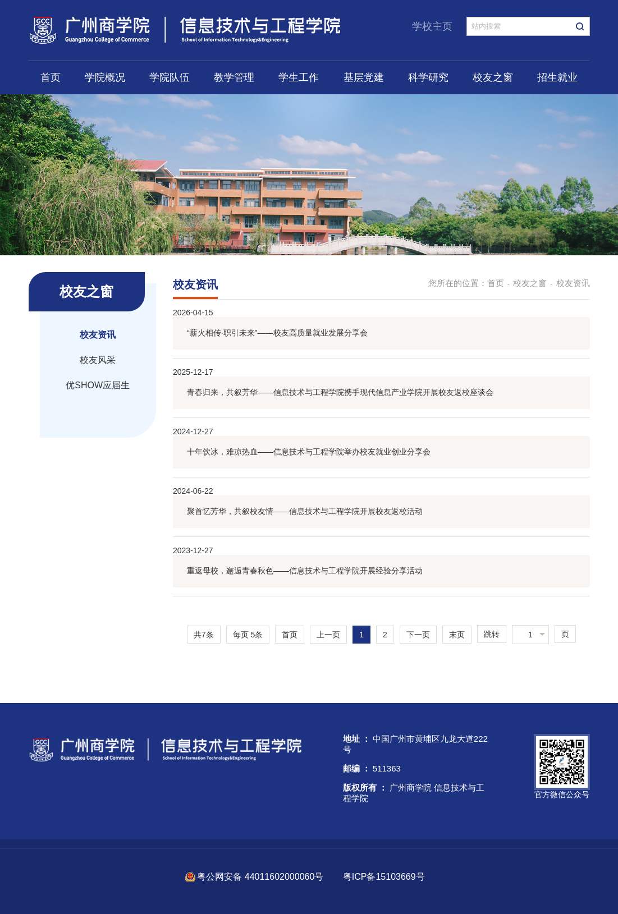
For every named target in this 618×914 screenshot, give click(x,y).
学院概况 (105, 77)
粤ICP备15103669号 (384, 876)
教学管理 (234, 77)
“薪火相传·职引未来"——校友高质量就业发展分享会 (277, 332)
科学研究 (428, 77)
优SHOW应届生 (98, 385)
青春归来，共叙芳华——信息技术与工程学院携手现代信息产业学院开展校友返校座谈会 (340, 392)
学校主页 (432, 26)
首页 (50, 77)
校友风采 (98, 360)
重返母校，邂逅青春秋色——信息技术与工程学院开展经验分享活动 (305, 570)
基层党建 (364, 77)
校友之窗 (493, 77)
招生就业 (557, 77)
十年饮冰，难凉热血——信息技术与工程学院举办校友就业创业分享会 (309, 451)
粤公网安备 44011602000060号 (261, 876)
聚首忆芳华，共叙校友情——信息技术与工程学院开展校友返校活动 (305, 511)
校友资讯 (98, 334)
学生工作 (298, 77)
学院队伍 (169, 77)
